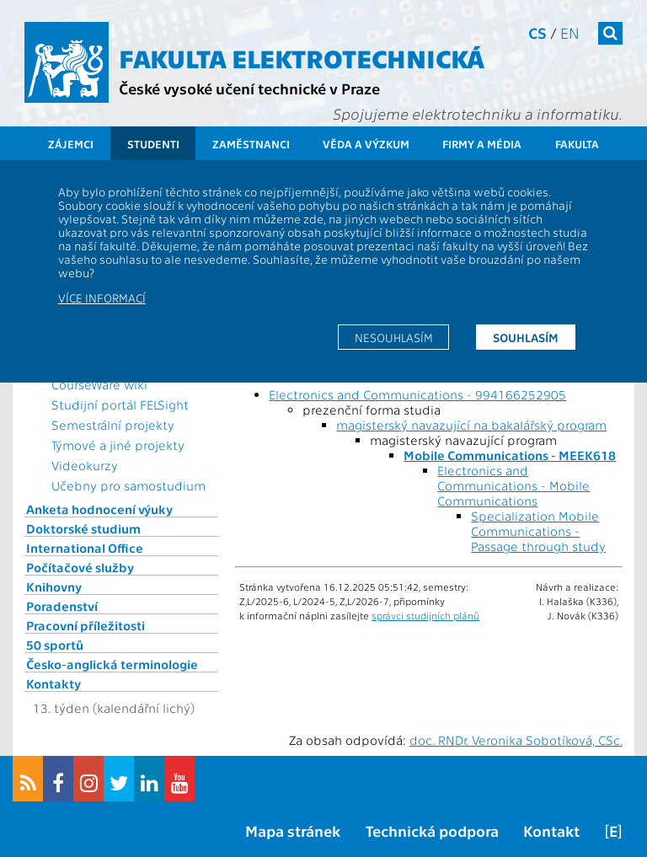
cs (537, 32)
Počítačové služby (80, 567)
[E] (613, 830)
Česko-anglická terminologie (112, 664)
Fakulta (577, 143)
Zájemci (71, 143)
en (570, 32)
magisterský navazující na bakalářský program (471, 424)
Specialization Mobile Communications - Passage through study (538, 531)
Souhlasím (526, 337)
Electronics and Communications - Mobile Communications (513, 485)
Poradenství (62, 605)
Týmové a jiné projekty (117, 445)
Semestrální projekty (112, 424)
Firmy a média (481, 143)
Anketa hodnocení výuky (99, 509)
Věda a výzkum (366, 143)
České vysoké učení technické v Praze (249, 88)
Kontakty (53, 683)
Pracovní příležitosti (85, 625)
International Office (84, 547)
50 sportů (54, 644)
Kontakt (551, 830)
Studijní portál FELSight (120, 404)
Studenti (153, 143)
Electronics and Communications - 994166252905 (417, 394)
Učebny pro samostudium (128, 485)
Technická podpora (432, 830)
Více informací (102, 297)
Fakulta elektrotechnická (301, 57)
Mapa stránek (292, 830)
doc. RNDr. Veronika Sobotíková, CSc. (516, 739)
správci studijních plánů (425, 615)
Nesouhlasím (394, 337)
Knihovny (54, 586)
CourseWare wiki (99, 384)
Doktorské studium (83, 528)
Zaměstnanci (251, 143)
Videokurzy (84, 465)
